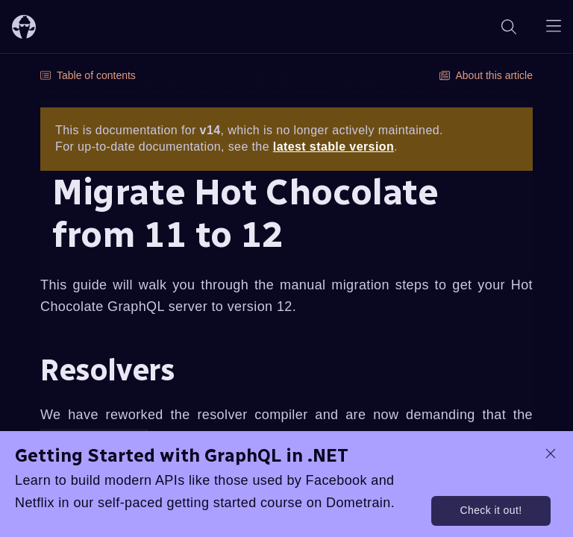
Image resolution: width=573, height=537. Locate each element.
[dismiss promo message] (551, 453)
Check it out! (491, 510)
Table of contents (88, 75)
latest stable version (333, 146)
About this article (486, 75)
